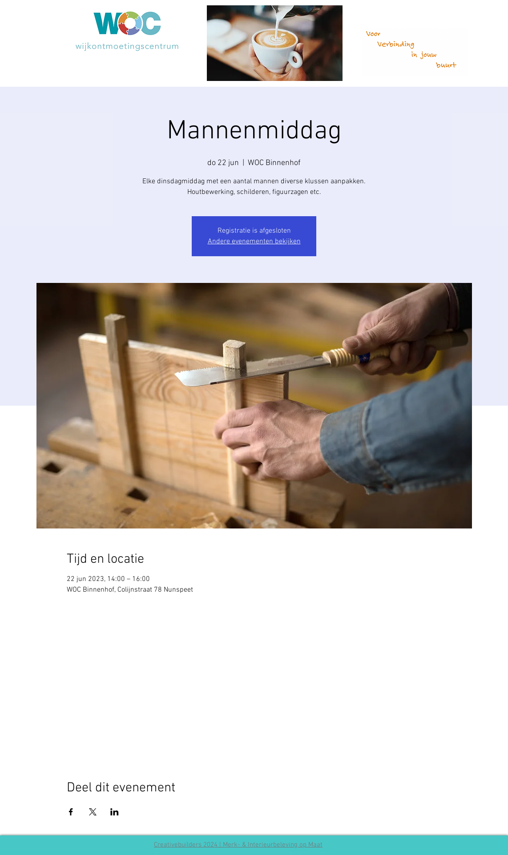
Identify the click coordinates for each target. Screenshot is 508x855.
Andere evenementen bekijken (254, 241)
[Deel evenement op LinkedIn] (114, 811)
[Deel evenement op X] (93, 811)
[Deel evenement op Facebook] (71, 811)
